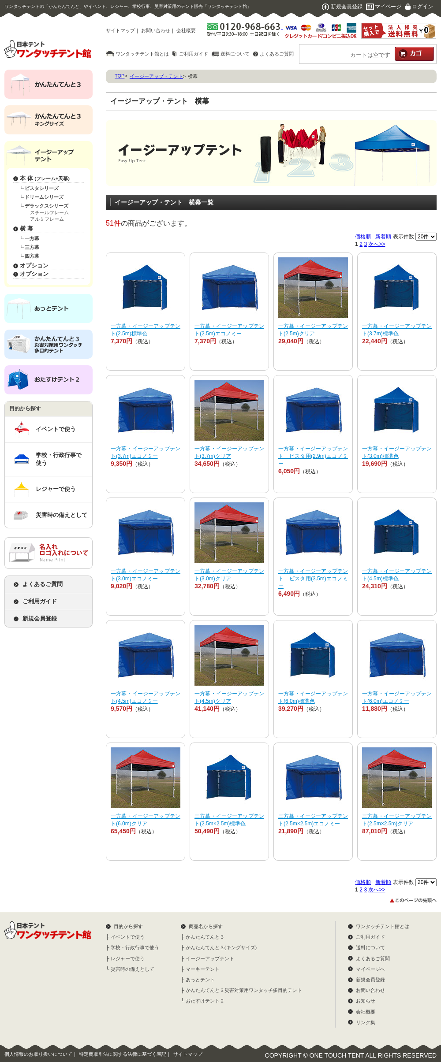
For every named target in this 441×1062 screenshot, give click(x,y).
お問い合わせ (155, 30)
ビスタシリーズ (42, 188)
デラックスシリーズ (46, 205)
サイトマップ (120, 30)
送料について (235, 53)
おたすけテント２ (205, 1000)
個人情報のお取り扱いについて (38, 1054)
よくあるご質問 (277, 53)
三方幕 (32, 247)
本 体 (45, 178)
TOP (119, 75)
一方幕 (32, 238)
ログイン (422, 7)
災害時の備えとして (61, 515)
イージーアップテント (210, 958)
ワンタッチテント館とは (142, 53)
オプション (34, 265)
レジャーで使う (56, 489)
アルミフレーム (47, 219)
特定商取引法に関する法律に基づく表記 (122, 1054)
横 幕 (26, 228)
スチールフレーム (49, 212)
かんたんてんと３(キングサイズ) (221, 947)
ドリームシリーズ (44, 197)
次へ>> (376, 244)
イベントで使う (56, 429)
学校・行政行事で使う (59, 459)
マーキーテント (203, 969)
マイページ (388, 7)
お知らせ (365, 1000)
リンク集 (365, 1022)
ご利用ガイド (193, 53)
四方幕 (32, 256)
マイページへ (370, 969)
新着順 (383, 237)
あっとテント (200, 979)
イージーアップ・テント (156, 76)
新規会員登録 (347, 7)
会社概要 (186, 30)
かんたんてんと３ (205, 936)
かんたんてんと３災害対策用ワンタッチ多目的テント (244, 990)
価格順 (363, 237)
